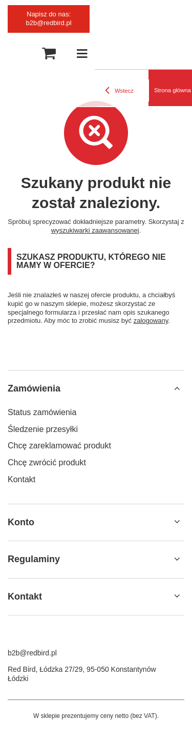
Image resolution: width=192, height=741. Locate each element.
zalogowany (151, 320)
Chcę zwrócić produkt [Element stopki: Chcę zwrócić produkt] (47, 462)
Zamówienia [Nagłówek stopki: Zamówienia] (34, 388)
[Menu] (82, 53)
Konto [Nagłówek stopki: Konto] (21, 522)
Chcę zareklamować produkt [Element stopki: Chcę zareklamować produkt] (59, 445)
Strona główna (172, 90)
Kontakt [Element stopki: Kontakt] (21, 479)
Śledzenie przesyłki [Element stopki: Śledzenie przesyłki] (43, 429)
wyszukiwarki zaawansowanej (95, 230)
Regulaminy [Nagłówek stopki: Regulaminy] (34, 559)
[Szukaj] (20, 53)
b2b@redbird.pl (32, 653)
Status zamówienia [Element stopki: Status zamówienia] (42, 412)
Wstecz (119, 91)
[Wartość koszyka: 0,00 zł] (48, 53)
